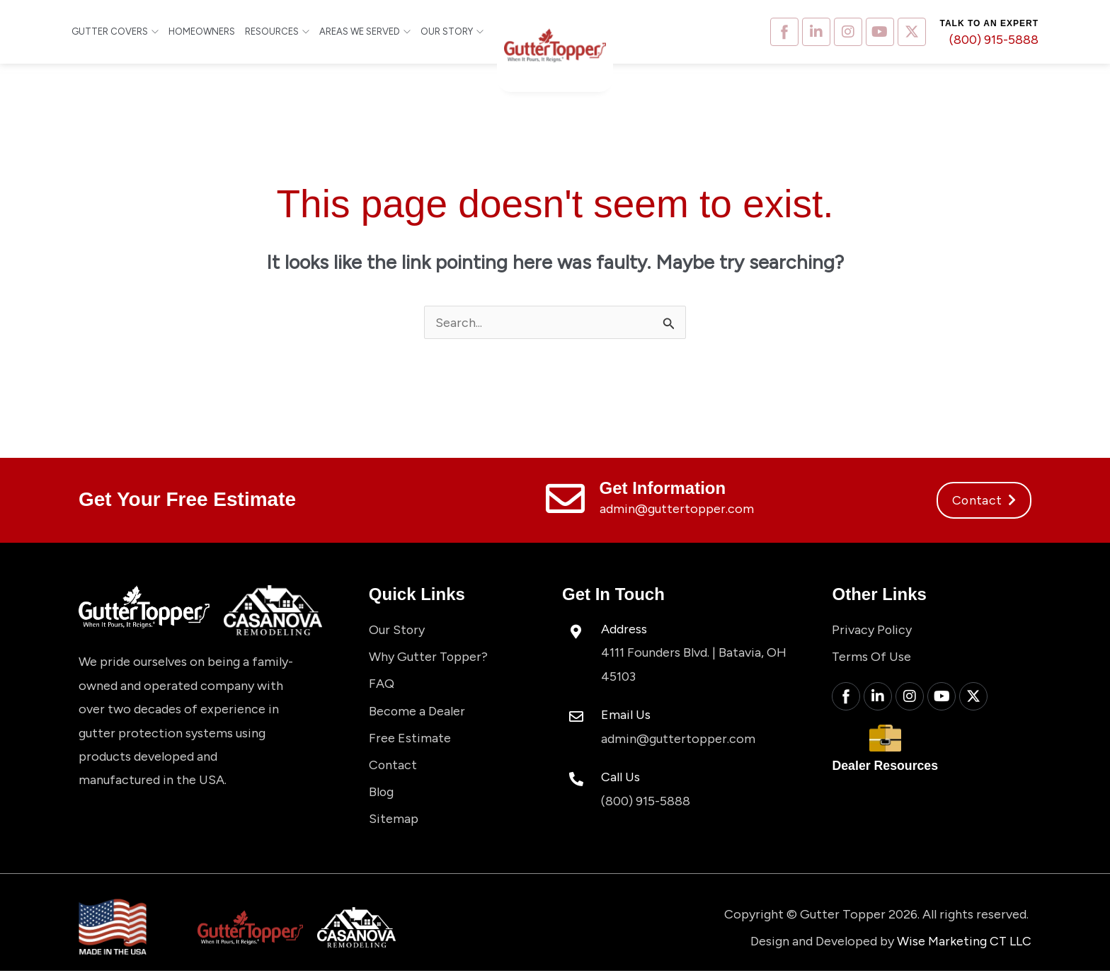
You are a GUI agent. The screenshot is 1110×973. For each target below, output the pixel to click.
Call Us (620, 776)
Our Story (452, 31)
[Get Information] (565, 499)
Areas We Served (365, 31)
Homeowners (201, 31)
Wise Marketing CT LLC (963, 942)
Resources (277, 31)
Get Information (663, 488)
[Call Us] (576, 779)
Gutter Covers (115, 31)
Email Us (626, 714)
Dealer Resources (885, 768)
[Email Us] (576, 717)
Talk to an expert (989, 23)
